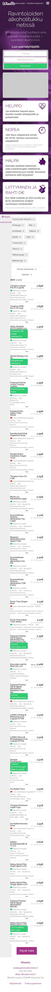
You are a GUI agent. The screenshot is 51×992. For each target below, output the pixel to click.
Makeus (33, 231)
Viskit (28, 237)
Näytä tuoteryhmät (6, 220)
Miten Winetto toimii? (25, 974)
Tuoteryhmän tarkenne (21, 219)
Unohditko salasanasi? (35, 3)
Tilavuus (15, 249)
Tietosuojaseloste (33, 983)
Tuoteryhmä (17, 243)
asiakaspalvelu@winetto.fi (25, 968)
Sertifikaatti (16, 231)
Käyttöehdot (15, 983)
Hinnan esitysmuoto (25, 269)
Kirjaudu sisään (19, 3)
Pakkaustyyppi (18, 255)
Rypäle (15, 237)
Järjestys (25, 275)
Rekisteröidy (25, 66)
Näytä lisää (26, 950)
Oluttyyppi (16, 225)
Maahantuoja (17, 261)
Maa (30, 225)
